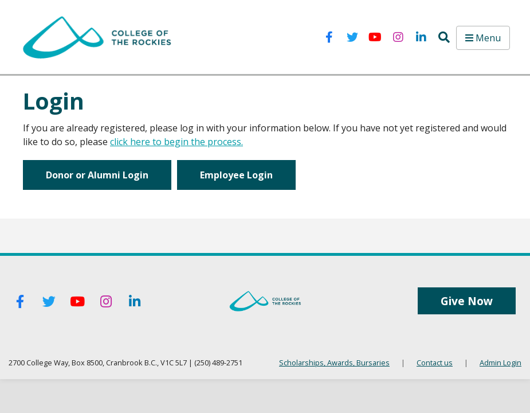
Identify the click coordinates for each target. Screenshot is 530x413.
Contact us (435, 362)
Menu (483, 38)
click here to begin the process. (176, 141)
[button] (444, 37)
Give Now (467, 301)
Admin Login (500, 362)
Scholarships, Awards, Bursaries (334, 362)
